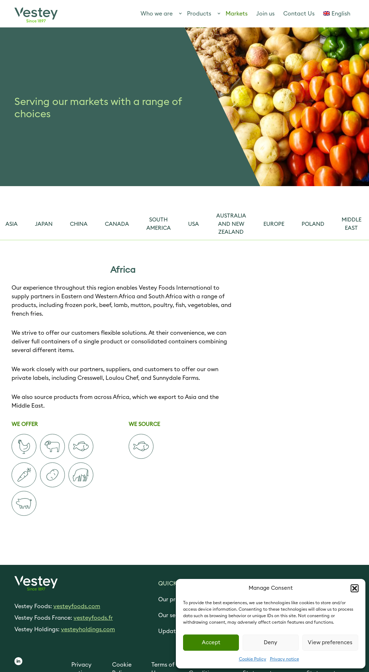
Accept (211, 642)
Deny (270, 642)
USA (193, 224)
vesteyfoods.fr (93, 618)
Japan (44, 224)
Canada (117, 224)
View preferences (330, 642)
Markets (237, 14)
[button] (354, 588)
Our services (174, 615)
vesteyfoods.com (76, 606)
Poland (313, 224)
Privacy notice (284, 659)
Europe (273, 224)
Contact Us (299, 14)
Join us (265, 14)
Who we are (157, 14)
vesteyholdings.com (88, 629)
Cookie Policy (252, 659)
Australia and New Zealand (231, 224)
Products (199, 14)
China (79, 224)
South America (158, 224)
